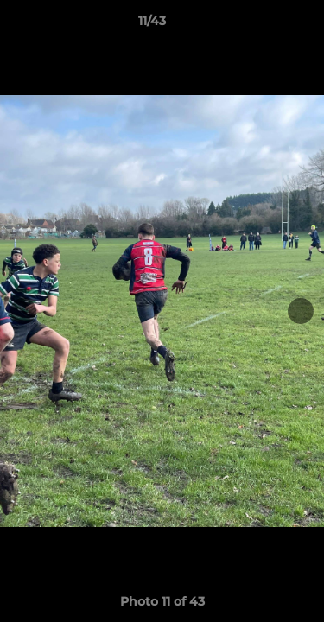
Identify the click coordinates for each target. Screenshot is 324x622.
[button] (261, 25)
